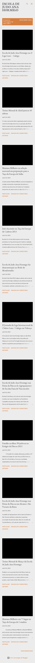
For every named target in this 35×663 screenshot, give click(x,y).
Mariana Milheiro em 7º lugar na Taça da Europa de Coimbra (16, 620)
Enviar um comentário (19, 75)
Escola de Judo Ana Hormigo (11, 7)
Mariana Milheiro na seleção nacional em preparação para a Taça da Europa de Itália (15, 171)
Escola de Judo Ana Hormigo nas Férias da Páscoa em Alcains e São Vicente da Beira (16, 503)
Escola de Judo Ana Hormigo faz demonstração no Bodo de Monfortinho (16, 267)
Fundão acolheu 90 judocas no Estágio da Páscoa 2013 (15, 445)
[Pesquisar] (27, 3)
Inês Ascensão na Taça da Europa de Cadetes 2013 (16, 230)
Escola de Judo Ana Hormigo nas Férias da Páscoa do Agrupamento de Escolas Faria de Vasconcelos (17, 385)
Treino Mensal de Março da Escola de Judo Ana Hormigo (17, 563)
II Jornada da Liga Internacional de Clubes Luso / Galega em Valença (17, 327)
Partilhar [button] (6, 75)
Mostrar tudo (26, 20)
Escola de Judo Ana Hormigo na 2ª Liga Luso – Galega (17, 54)
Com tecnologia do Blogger (17, 658)
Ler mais (5, 78)
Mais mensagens (27, 651)
